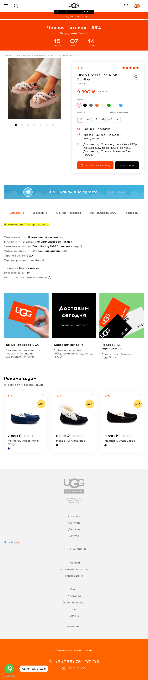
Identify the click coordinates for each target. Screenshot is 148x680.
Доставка (74, 596)
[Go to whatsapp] (9, 668)
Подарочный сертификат (74, 569)
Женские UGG (41, 55)
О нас (74, 589)
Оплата (74, 615)
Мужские (74, 522)
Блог (74, 609)
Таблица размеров (119, 113)
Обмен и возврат (74, 602)
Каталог (28, 55)
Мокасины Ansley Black (120, 440)
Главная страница (13, 55)
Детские (74, 529)
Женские (74, 516)
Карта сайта (74, 626)
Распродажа (74, 575)
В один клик (127, 165)
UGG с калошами (74, 549)
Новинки (74, 562)
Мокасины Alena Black (71, 440)
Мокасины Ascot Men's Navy (23, 442)
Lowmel (74, 535)
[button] (16, 125)
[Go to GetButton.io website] (9, 676)
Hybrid (8, 542)
